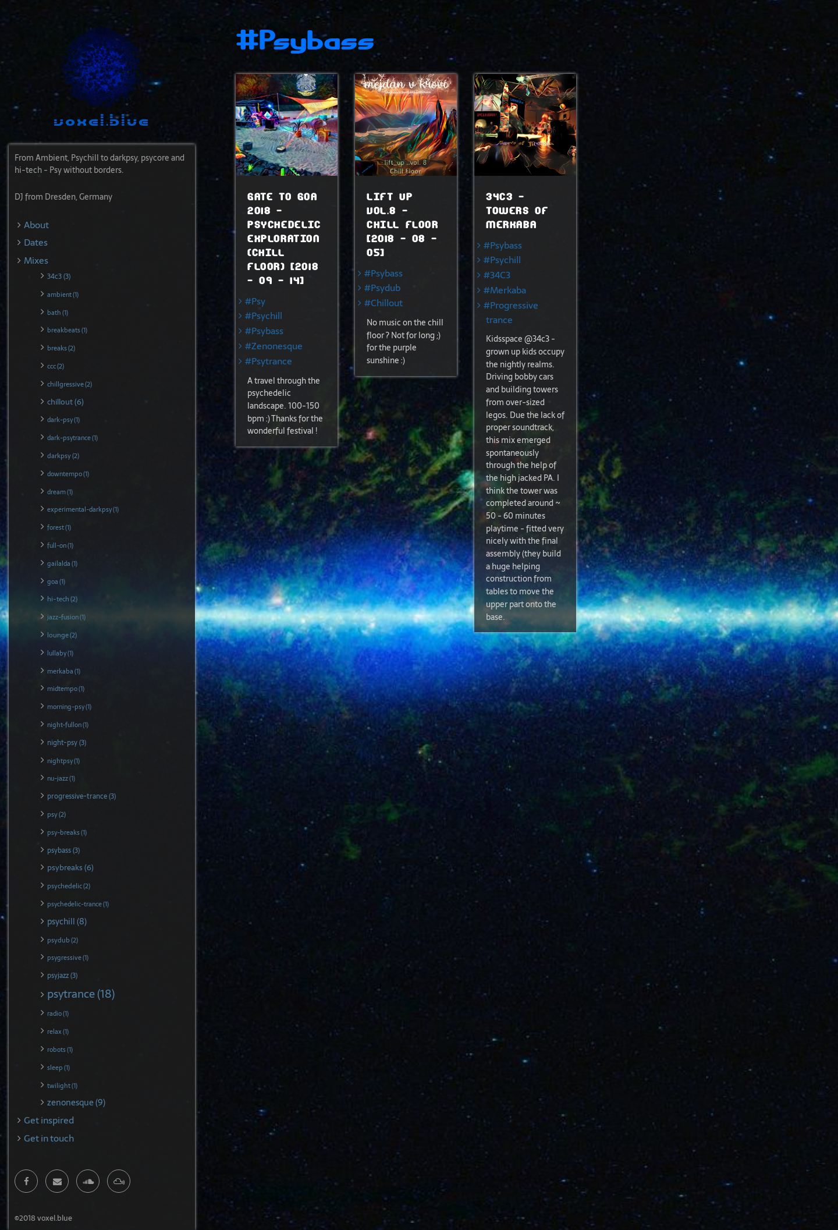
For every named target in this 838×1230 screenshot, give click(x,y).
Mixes (36, 260)
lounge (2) (62, 635)
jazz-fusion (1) (66, 617)
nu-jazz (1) (61, 778)
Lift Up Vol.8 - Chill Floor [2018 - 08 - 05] (403, 225)
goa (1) (56, 581)
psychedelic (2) (68, 886)
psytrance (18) (81, 994)
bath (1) (57, 313)
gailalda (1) (62, 563)
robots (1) (60, 1049)
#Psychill (263, 315)
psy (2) (56, 814)
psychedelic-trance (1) (78, 904)
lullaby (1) (60, 653)
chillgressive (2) (69, 384)
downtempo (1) (68, 474)
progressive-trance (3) (81, 796)
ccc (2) (55, 366)
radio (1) (58, 1013)
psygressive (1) (67, 957)
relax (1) (58, 1031)
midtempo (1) (65, 689)
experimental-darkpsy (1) (83, 509)
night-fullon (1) (67, 725)
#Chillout (383, 303)
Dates (36, 242)
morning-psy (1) (69, 707)
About (36, 225)
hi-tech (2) (62, 599)
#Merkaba (505, 290)
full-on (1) (60, 545)
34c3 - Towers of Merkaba (517, 211)
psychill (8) (67, 921)
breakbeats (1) (67, 330)
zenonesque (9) (76, 1102)
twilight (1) (62, 1086)
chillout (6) (65, 401)
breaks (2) (61, 348)
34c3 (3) (58, 276)
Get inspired (49, 1120)
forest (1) (59, 527)
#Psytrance (268, 361)
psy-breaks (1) (67, 832)
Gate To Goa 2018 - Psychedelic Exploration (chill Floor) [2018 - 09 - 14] (284, 239)
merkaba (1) (63, 671)
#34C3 (497, 275)
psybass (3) (63, 850)
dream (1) (60, 492)
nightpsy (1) (63, 761)
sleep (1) (58, 1068)
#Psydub (382, 287)
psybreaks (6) (70, 867)
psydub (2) (62, 940)
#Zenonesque (274, 346)
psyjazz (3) (62, 976)
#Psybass (264, 330)
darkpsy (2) (63, 456)
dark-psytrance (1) (72, 438)
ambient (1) (63, 294)
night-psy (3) (66, 743)
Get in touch (49, 1138)
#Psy (255, 301)
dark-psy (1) (63, 420)
